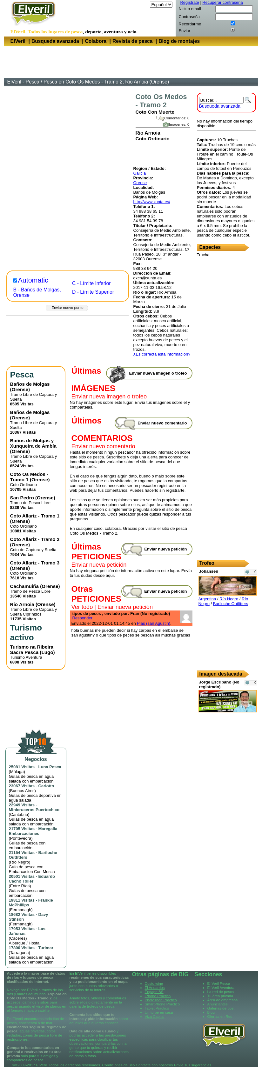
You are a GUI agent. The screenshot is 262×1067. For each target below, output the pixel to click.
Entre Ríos (20, 886)
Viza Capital (155, 1016)
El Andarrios (155, 987)
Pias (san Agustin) (153, 623)
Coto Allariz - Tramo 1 (35, 515)
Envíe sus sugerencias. (193, 1065)
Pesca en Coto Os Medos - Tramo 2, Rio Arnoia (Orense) (106, 81)
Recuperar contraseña (222, 2)
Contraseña (189, 16)
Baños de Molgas (30, 384)
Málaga (17, 771)
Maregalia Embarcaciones (33, 831)
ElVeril (18, 41)
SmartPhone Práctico (162, 1004)
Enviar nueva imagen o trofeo (109, 396)
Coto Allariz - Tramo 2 (35, 539)
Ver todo (82, 607)
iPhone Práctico (158, 996)
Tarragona (19, 952)
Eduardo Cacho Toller (32, 879)
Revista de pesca (132, 41)
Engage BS (154, 992)
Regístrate (189, 2)
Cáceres (17, 938)
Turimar (45, 947)
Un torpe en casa (159, 1012)
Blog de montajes (179, 41)
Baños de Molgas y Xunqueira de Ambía (33, 443)
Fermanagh (20, 909)
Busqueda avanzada (55, 41)
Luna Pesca (49, 766)
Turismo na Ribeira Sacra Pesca (32, 649)
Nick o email (190, 8)
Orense (140, 182)
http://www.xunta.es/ (151, 201)
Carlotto (46, 786)
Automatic (33, 280)
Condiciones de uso (118, 1065)
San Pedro (22, 497)
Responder (82, 618)
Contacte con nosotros (154, 1065)
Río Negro (19, 862)
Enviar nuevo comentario (103, 446)
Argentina (207, 599)
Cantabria (19, 814)
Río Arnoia (22, 604)
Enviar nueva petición (99, 565)
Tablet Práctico (157, 1008)
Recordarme (190, 24)
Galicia (139, 173)
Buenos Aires (22, 790)
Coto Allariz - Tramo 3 (35, 562)
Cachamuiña (24, 586)
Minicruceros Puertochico (34, 809)
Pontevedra (20, 838)
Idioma (142, 4)
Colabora (96, 41)
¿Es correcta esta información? (162, 354)
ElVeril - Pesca (23, 81)
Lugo (47, 652)
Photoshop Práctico (161, 1000)
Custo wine (154, 983)
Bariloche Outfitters (230, 603)
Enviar (184, 30)
